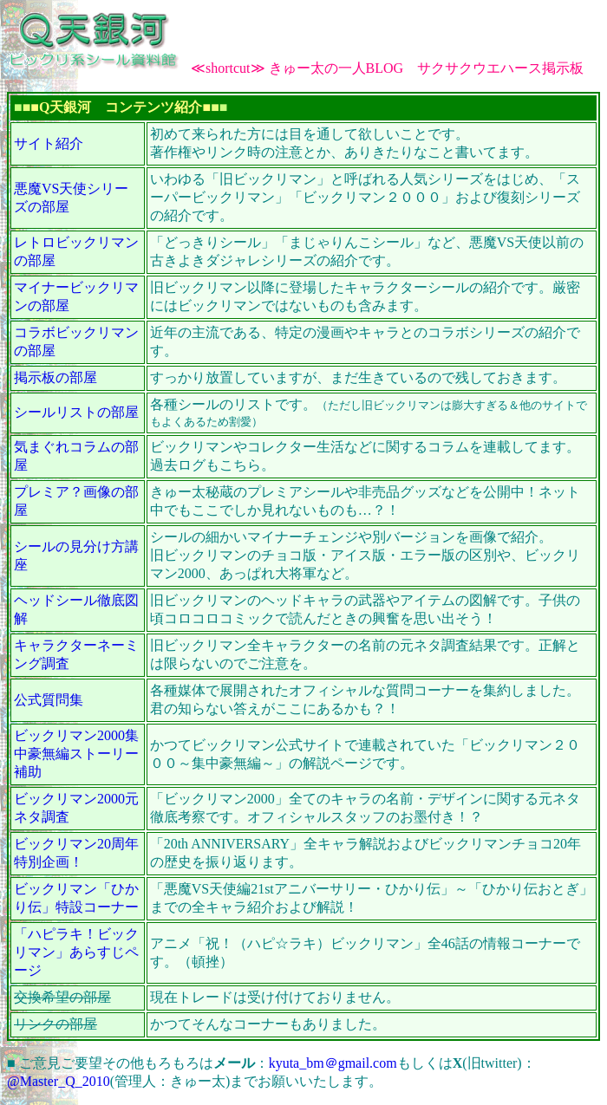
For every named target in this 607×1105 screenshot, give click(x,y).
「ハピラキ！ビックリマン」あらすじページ (76, 952)
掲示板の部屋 (55, 377)
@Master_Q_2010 (58, 1081)
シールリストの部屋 (76, 412)
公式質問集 (48, 699)
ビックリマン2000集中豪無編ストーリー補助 (76, 753)
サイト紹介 (48, 143)
